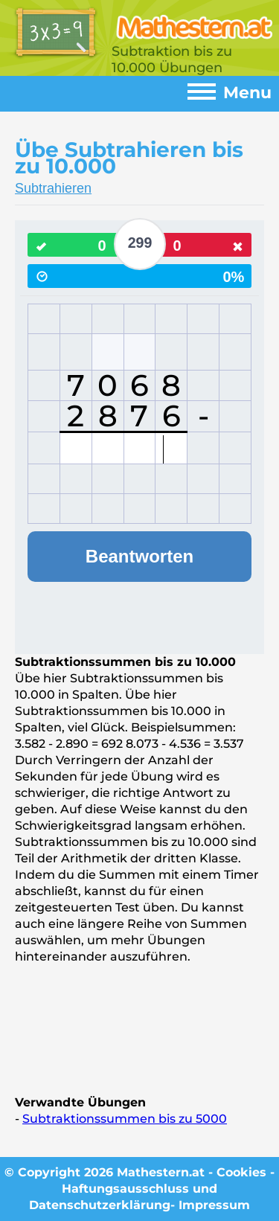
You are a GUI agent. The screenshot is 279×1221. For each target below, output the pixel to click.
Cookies (241, 1172)
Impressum (214, 1205)
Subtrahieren (53, 188)
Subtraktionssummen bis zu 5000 (124, 1119)
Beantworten (139, 556)
